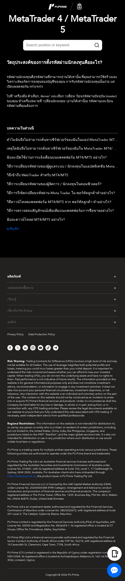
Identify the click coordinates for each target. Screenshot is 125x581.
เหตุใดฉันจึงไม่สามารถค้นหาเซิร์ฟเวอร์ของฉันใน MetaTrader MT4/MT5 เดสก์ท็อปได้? (62, 148)
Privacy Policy (15, 334)
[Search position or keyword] (62, 45)
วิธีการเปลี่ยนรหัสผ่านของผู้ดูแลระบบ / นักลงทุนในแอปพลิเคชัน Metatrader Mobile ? (62, 166)
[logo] (65, 6)
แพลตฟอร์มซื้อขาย (20, 288)
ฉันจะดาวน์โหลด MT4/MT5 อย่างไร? (36, 220)
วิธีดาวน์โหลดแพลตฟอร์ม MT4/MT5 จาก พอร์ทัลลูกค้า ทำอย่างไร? (59, 202)
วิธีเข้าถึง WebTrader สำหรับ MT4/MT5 (37, 175)
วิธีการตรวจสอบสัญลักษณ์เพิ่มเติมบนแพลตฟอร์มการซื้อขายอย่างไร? (60, 211)
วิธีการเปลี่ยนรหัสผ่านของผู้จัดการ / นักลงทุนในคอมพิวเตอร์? (54, 184)
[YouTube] (40, 347)
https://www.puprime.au (21, 476)
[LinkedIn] (25, 347)
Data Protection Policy (41, 334)
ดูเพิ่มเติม (13, 229)
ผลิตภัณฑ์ (14, 276)
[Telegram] (55, 347)
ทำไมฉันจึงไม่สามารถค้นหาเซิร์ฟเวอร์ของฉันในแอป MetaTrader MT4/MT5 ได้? (62, 140)
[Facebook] (10, 347)
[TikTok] (48, 347)
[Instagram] (33, 347)
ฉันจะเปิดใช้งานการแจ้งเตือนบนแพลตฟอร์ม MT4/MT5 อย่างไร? (57, 157)
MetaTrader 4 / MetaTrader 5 (62, 24)
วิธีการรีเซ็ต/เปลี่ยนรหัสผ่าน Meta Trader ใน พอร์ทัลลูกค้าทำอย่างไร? (61, 193)
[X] (17, 347)
